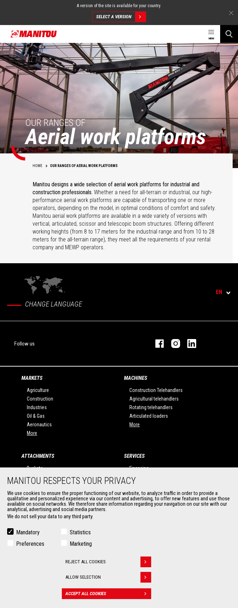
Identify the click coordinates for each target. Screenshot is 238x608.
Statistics (80, 532)
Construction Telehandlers (156, 390)
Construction (40, 399)
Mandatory (28, 532)
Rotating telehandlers (151, 407)
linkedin (188, 343)
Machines (135, 378)
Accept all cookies (108, 593)
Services (134, 456)
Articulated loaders (148, 416)
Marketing (81, 543)
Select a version (121, 17)
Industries (37, 407)
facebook (156, 343)
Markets (32, 378)
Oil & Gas (36, 416)
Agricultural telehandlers (154, 399)
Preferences (30, 543)
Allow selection (108, 577)
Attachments (37, 456)
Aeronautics (39, 424)
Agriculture (38, 390)
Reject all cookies (108, 561)
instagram (172, 343)
